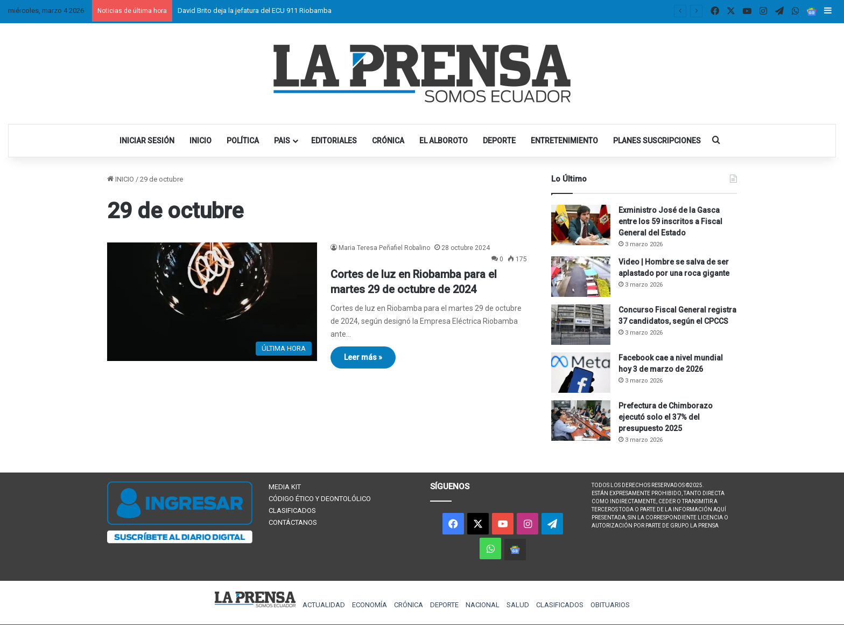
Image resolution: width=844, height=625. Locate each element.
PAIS (282, 140)
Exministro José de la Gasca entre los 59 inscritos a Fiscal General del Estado (670, 221)
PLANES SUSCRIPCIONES (657, 140)
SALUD (518, 605)
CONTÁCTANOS (293, 522)
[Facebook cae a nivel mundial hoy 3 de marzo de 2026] (580, 372)
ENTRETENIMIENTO (564, 140)
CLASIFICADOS (292, 510)
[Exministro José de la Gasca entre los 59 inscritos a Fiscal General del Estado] (580, 225)
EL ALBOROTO (443, 140)
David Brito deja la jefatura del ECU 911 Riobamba (255, 10)
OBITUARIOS (610, 605)
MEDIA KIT (285, 487)
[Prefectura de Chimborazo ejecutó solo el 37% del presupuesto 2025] (580, 420)
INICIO (200, 140)
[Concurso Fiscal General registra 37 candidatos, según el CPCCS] (580, 324)
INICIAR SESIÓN (146, 140)
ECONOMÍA (369, 605)
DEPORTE (499, 140)
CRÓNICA (388, 140)
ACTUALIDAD (324, 605)
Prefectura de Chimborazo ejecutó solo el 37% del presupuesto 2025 (665, 417)
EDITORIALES (334, 140)
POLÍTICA (243, 140)
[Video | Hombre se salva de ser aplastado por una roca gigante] (580, 276)
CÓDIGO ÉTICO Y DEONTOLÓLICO (320, 499)
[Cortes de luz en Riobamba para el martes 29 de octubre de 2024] (212, 301)
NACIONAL (483, 605)
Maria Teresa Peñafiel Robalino (384, 248)
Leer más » (363, 357)
